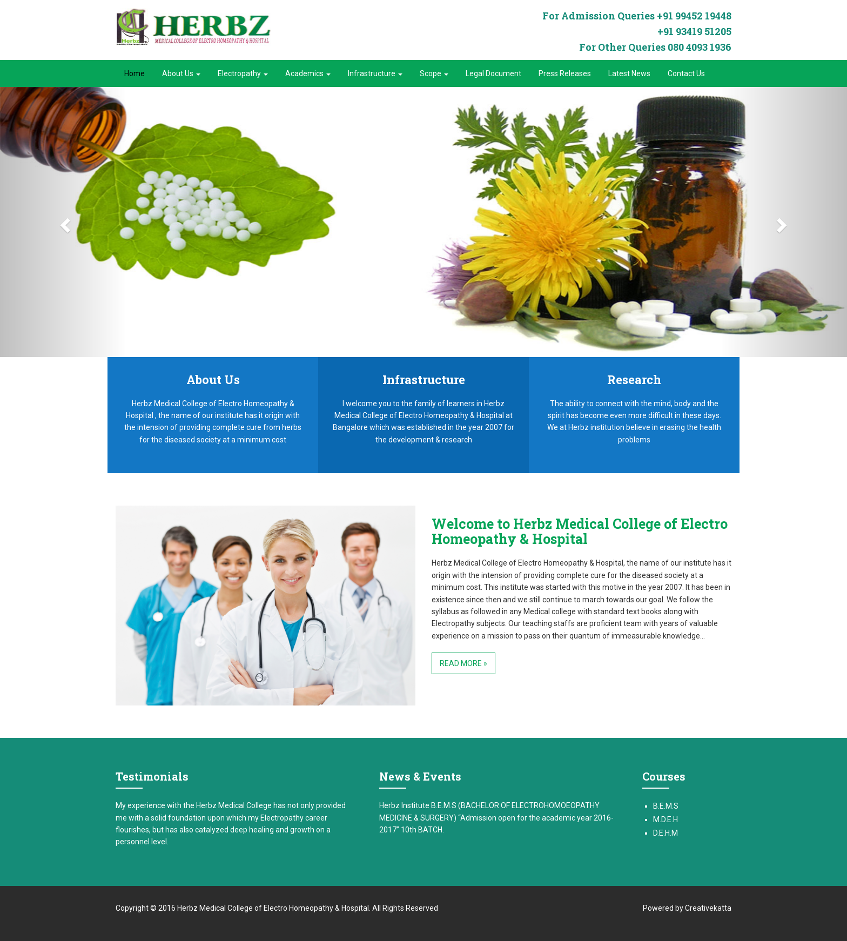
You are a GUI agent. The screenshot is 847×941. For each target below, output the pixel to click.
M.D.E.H (665, 819)
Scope (434, 73)
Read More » (463, 663)
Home (134, 73)
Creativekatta (708, 908)
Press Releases (565, 73)
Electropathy (243, 73)
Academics (308, 73)
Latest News (629, 73)
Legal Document (493, 73)
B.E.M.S (665, 806)
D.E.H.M (665, 833)
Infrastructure (375, 73)
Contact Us (686, 73)
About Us (181, 73)
